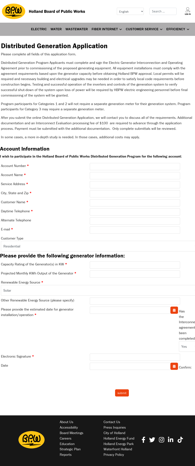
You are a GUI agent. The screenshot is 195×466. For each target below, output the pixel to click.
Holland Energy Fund (119, 438)
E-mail (7, 229)
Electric (39, 29)
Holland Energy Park (119, 443)
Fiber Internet (105, 29)
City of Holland (114, 432)
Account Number (15, 165)
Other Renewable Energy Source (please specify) (37, 300)
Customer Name (14, 202)
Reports (66, 454)
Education (67, 443)
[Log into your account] (187, 11)
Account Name (13, 174)
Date (4, 365)
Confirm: (182, 367)
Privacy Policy (114, 454)
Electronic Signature (17, 356)
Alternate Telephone (16, 220)
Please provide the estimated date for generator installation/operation (37, 312)
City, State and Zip (16, 193)
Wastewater (77, 29)
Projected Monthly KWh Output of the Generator (38, 273)
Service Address (14, 184)
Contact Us (112, 422)
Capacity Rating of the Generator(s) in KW (34, 264)
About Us (66, 422)
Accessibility (69, 427)
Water (56, 29)
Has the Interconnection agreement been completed (182, 325)
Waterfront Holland (118, 449)
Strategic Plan (70, 449)
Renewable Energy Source (22, 282)
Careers (65, 438)
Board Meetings (71, 432)
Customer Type (12, 238)
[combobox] (163, 11)
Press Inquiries (115, 427)
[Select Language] (130, 11)
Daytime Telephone (17, 211)
